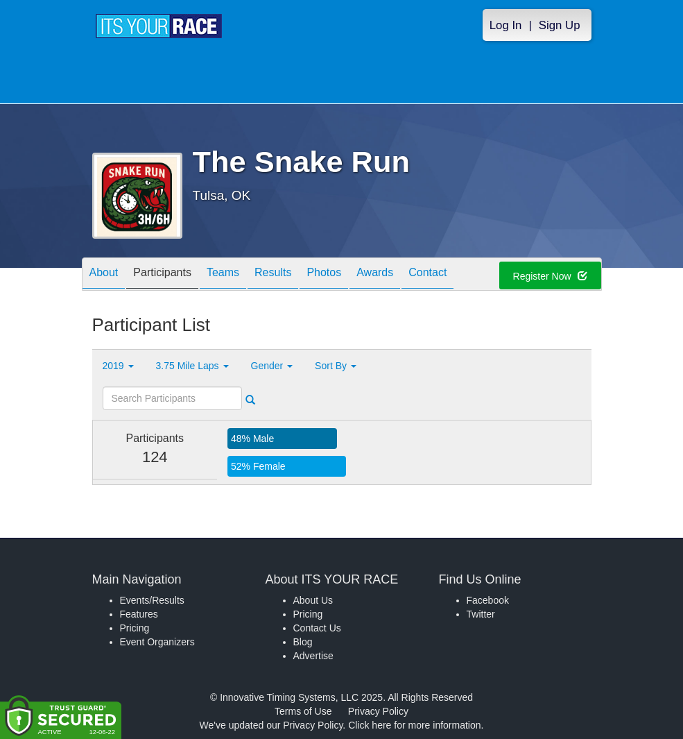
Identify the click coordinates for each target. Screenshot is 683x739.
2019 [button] (118, 365)
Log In (506, 25)
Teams (223, 275)
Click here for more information (414, 725)
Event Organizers (157, 641)
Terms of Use (303, 711)
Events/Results (152, 600)
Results (272, 275)
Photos (323, 275)
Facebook (488, 600)
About (104, 275)
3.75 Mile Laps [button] (192, 365)
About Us (313, 600)
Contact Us (317, 628)
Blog (303, 641)
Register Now (550, 276)
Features (139, 614)
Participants (162, 275)
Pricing (135, 628)
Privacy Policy (378, 711)
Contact (427, 275)
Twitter (481, 614)
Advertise (313, 655)
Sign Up (559, 25)
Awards (374, 275)
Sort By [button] (335, 365)
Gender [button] (272, 365)
